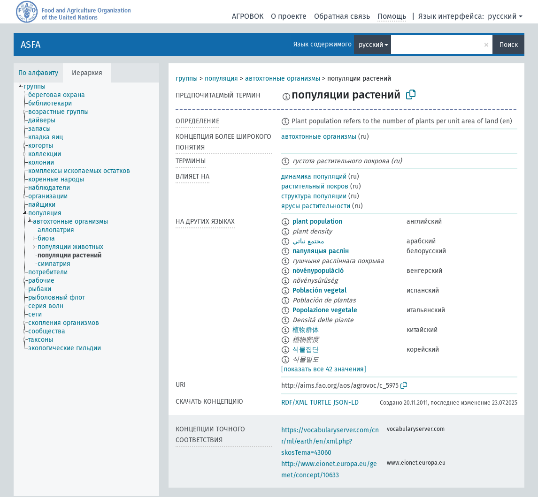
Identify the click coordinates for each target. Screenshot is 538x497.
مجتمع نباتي (308, 241)
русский (502, 16)
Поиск (509, 45)
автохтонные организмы (282, 79)
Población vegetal (319, 290)
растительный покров (314, 186)
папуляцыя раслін (320, 251)
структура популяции (313, 196)
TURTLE (320, 403)
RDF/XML (294, 403)
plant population (317, 222)
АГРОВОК (247, 16)
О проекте (289, 16)
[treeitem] (38, 87)
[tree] (86, 289)
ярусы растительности (315, 206)
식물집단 (305, 350)
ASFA (30, 44)
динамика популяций (313, 177)
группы (187, 79)
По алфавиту (38, 73)
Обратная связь (342, 16)
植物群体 (305, 330)
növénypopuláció (318, 271)
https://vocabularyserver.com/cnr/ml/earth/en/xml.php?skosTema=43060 (330, 441)
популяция (221, 79)
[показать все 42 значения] (323, 369)
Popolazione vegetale (324, 310)
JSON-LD (346, 403)
